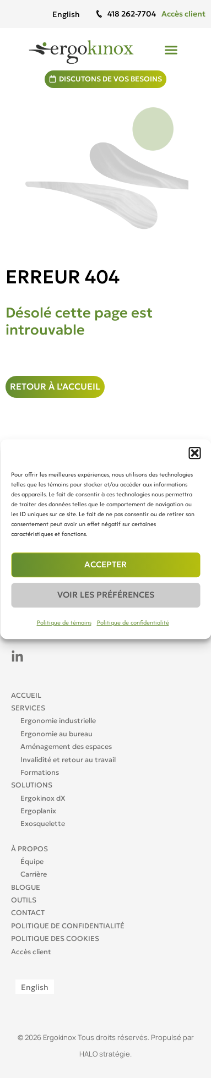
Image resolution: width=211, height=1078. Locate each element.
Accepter (105, 564)
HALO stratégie (104, 1054)
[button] (194, 452)
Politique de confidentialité (133, 622)
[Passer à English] (66, 14)
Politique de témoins (64, 622)
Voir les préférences (105, 594)
